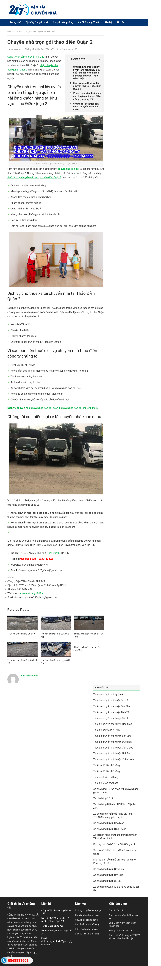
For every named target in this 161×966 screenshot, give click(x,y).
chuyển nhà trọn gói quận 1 (45, 407)
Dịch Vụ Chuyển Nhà (37, 22)
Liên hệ (108, 22)
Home (10, 32)
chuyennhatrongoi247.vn (31, 593)
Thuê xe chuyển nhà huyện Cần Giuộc (113, 747)
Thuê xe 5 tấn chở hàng (105, 782)
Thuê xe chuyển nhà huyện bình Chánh (113, 759)
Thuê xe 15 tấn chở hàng (106, 765)
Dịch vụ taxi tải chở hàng (87, 933)
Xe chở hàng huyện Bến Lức (108, 874)
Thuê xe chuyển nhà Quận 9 (21, 633)
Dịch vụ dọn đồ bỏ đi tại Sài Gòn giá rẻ (114, 844)
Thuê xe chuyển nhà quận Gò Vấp (111, 700)
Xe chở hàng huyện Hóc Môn (108, 823)
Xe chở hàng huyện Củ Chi (107, 880)
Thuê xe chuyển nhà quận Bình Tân (111, 712)
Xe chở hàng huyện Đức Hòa (108, 869)
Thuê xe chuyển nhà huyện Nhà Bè (111, 753)
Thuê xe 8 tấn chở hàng (105, 777)
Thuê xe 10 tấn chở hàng (106, 771)
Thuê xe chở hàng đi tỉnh (106, 729)
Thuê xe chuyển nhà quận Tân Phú (111, 706)
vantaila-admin (14, 49)
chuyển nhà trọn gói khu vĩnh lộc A (79, 407)
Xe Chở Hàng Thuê (88, 22)
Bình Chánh (54, 553)
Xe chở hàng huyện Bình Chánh (109, 829)
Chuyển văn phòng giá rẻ (87, 915)
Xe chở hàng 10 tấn (103, 798)
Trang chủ (15, 22)
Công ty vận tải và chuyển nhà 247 (25, 56)
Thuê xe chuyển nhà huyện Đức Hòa (112, 741)
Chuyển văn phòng (63, 22)
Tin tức (121, 22)
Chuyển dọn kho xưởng (86, 920)
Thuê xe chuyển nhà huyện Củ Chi (111, 718)
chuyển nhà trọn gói (68, 168)
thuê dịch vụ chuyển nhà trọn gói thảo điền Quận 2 (34, 177)
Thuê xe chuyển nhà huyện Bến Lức (112, 735)
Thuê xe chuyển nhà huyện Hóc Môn (112, 723)
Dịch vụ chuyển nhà (18, 407)
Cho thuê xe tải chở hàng (87, 924)
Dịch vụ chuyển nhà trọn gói (88, 910)
